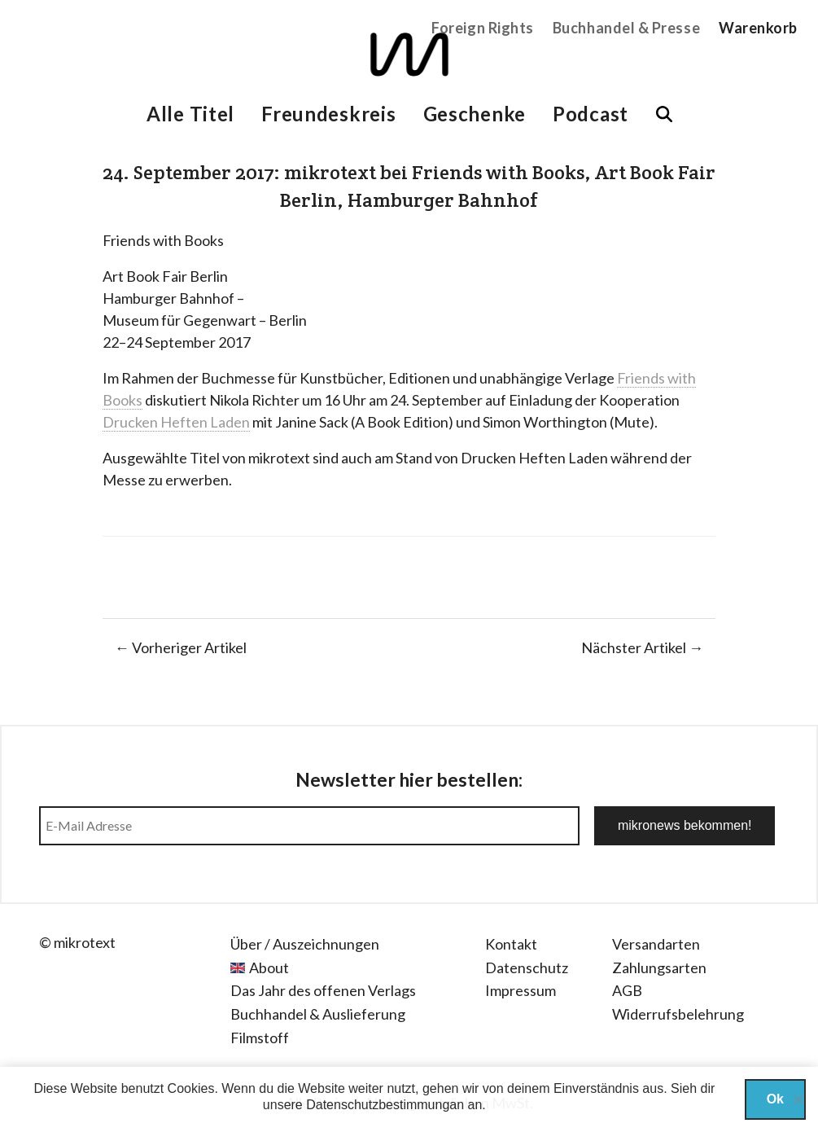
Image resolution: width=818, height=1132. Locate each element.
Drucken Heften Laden (176, 422)
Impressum (520, 990)
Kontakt (511, 944)
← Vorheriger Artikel (181, 647)
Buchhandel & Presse (626, 28)
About (269, 967)
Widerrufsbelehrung (678, 1014)
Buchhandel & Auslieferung (317, 1014)
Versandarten (656, 944)
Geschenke (474, 113)
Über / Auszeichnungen (304, 944)
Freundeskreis (328, 113)
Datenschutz (526, 967)
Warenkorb (758, 28)
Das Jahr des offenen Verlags (323, 990)
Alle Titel (190, 113)
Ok (775, 1099)
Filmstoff (259, 1037)
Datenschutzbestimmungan (385, 1105)
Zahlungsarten (659, 967)
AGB (627, 990)
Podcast (590, 113)
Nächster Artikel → (642, 647)
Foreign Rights (482, 28)
